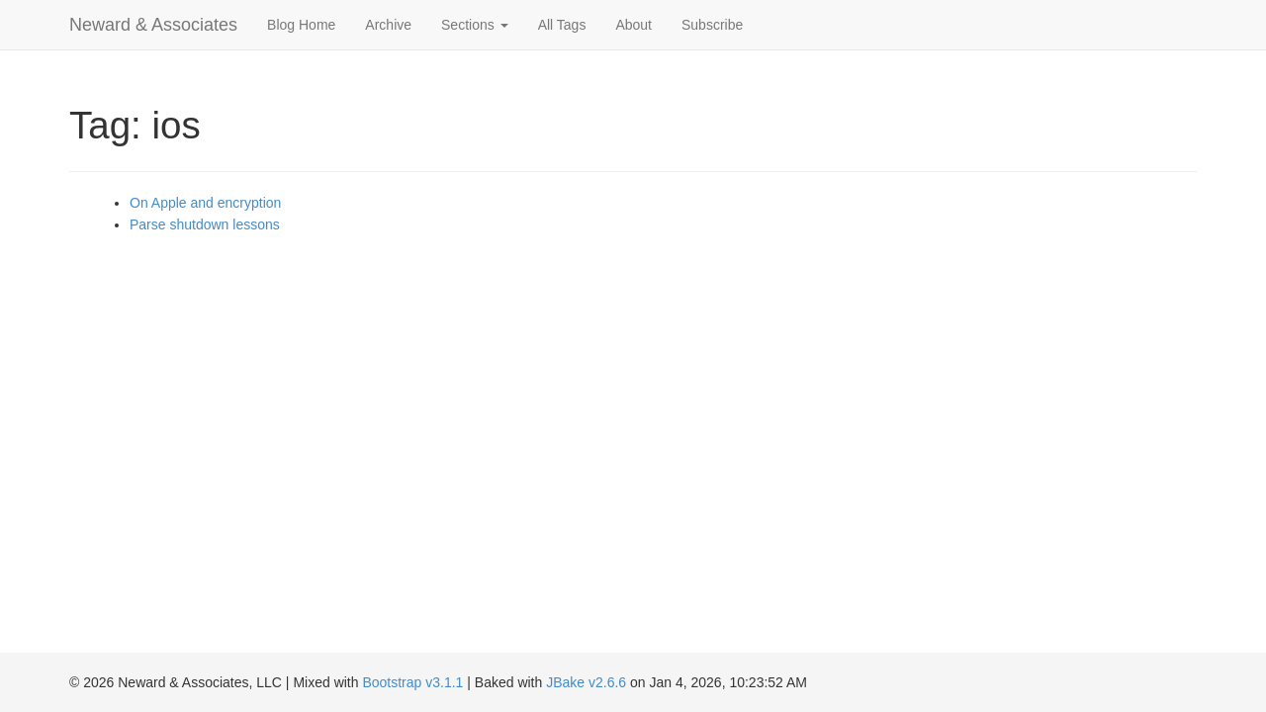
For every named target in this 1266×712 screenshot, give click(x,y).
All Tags (562, 25)
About (633, 25)
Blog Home (301, 25)
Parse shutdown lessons (205, 224)
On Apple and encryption (205, 203)
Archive (388, 25)
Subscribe (712, 25)
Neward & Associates (153, 25)
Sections (474, 25)
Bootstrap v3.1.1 (412, 682)
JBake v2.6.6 (586, 682)
